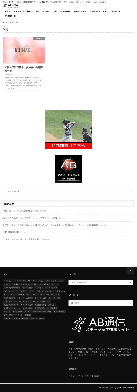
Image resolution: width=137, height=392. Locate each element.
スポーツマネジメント (99, 11)
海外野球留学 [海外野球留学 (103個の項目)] (40, 308)
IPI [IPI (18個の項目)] (29, 281)
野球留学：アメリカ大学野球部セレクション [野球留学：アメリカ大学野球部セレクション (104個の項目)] (20, 319)
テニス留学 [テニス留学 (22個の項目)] (55, 295)
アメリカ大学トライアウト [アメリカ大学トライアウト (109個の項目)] (48, 284)
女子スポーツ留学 (42, 11)
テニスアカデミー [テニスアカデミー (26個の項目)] (17, 295)
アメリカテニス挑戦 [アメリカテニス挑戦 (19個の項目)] (11, 284)
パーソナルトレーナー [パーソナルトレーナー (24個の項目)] (41, 301)
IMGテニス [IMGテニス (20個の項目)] (21, 281)
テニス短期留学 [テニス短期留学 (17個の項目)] (9, 298)
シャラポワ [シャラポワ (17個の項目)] (39, 288)
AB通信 (115, 388)
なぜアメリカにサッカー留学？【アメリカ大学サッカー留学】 (35, 218)
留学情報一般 (10, 16)
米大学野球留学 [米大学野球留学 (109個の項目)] (59, 312)
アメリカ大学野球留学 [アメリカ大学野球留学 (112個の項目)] (12, 288)
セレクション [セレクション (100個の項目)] (60, 291)
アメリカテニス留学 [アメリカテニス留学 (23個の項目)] (28, 284)
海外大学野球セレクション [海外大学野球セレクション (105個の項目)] (45, 305)
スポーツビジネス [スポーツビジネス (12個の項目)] (27, 291)
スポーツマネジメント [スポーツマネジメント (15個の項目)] (44, 291)
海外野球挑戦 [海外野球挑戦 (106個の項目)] (28, 308)
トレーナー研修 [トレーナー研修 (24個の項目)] (54, 298)
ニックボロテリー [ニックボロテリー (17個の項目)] (10, 301)
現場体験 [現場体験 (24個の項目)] (7, 312)
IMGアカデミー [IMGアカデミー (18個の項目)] (9, 281)
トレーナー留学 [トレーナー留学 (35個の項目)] (41, 298)
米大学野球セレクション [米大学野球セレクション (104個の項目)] (22, 312)
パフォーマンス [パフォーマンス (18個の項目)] (25, 301)
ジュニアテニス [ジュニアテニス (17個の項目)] (51, 288)
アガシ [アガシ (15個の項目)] (41, 281)
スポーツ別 (115, 11)
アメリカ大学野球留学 (23, 11)
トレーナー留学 (79, 11)
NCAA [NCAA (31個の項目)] (34, 281)
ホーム (7, 11)
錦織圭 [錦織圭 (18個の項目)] (41, 319)
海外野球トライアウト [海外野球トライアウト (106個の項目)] (12, 308)
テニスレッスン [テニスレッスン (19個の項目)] (32, 295)
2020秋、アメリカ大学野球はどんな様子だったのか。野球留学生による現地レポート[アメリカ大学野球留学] (55, 225)
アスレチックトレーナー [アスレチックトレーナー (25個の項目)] (55, 281)
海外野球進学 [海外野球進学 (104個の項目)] (52, 308)
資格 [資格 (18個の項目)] (5, 315)
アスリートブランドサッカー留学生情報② (26, 239)
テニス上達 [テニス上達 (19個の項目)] (44, 295)
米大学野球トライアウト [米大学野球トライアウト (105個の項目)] (42, 312)
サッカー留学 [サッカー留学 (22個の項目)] (28, 288)
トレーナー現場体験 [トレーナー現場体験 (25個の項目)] (25, 298)
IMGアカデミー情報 (61, 11)
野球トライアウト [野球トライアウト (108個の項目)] (16, 315)
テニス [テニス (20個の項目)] (6, 295)
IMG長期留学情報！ (16, 232)
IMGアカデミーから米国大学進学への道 (25, 211)
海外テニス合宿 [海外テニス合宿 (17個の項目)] (27, 305)
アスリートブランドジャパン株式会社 (85, 376)
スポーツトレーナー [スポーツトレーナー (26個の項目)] (11, 291)
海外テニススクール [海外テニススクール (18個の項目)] (11, 305)
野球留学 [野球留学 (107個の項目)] (28, 315)
